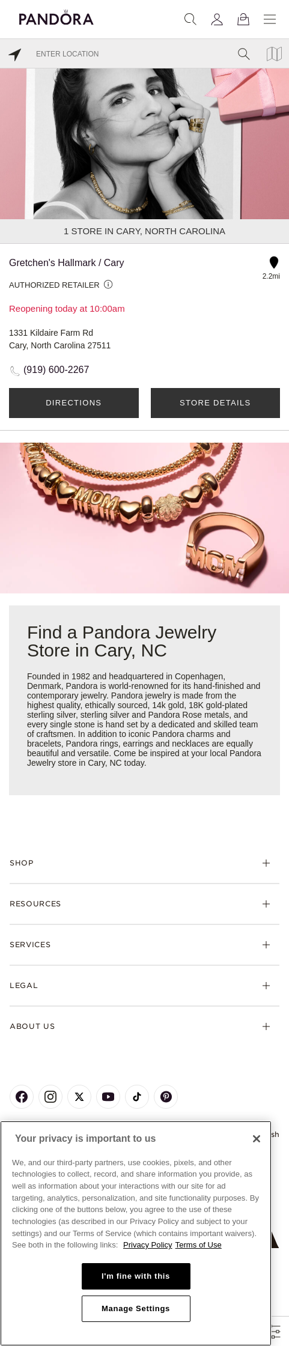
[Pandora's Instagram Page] (50, 1097)
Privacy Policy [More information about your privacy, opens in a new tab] (147, 1244)
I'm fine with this (136, 1276)
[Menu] (270, 19)
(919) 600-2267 (56, 370)
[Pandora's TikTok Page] (137, 1097)
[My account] (217, 19)
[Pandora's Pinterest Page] (166, 1097)
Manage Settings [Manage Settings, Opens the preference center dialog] (136, 1308)
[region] (136, 1233)
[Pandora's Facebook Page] (22, 1097)
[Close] (256, 1139)
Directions (74, 402)
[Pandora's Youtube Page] (108, 1097)
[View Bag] (243, 19)
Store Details (215, 402)
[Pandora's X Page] (79, 1097)
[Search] (190, 19)
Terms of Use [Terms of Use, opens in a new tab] (198, 1244)
